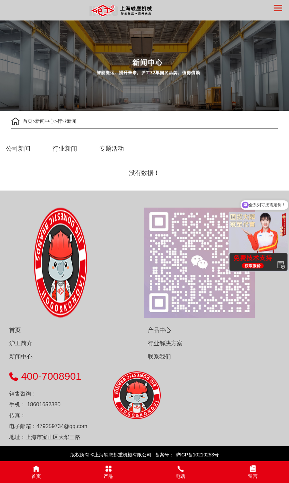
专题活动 (111, 148)
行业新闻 (66, 121)
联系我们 (159, 356)
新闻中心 (44, 121)
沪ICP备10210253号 (196, 454)
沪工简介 (20, 343)
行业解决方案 (165, 343)
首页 (27, 121)
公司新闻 (18, 148)
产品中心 (159, 330)
